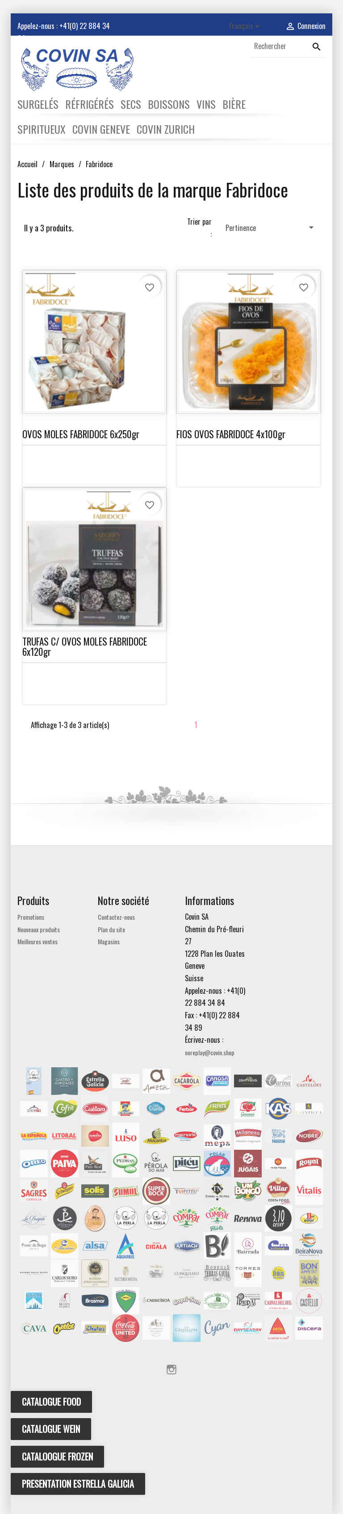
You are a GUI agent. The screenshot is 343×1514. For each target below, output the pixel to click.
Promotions (30, 917)
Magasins (109, 941)
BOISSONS (169, 104)
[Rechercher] (288, 47)
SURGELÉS (38, 104)
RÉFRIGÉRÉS (89, 104)
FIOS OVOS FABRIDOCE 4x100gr (230, 434)
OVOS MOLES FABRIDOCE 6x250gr (80, 434)
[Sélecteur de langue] (246, 26)
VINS (206, 104)
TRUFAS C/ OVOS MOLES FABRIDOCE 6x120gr (84, 646)
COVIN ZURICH (166, 129)
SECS (131, 104)
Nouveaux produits (38, 929)
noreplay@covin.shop (209, 1052)
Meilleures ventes (37, 941)
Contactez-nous (116, 917)
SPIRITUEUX (41, 129)
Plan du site (111, 929)
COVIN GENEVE (101, 129)
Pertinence (271, 227)
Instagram (171, 1369)
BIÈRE (234, 104)
